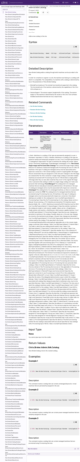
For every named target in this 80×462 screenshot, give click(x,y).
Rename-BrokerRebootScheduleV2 (14, 279)
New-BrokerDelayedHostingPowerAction (14, 22)
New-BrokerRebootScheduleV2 (13, 54)
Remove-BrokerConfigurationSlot (14, 125)
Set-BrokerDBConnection (12, 344)
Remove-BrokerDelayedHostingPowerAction (14, 136)
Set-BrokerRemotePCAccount (13, 414)
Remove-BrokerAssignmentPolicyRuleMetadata (15, 113)
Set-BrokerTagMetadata (11, 437)
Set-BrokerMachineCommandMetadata (15, 382)
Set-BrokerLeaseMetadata (12, 376)
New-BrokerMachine (10, 43)
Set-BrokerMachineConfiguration (14, 385)
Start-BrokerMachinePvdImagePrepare (15, 450)
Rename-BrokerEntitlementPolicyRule (15, 270)
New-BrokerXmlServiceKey (12, 75)
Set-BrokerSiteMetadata (11, 433)
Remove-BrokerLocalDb (11, 183)
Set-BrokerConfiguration (11, 337)
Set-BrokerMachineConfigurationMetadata (15, 388)
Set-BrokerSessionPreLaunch (13, 426)
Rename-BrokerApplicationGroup (14, 258)
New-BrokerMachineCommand (13, 45)
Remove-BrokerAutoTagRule (12, 116)
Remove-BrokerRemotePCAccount (14, 219)
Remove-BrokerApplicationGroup (14, 98)
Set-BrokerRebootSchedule (12, 406)
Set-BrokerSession (10, 419)
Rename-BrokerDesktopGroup (13, 268)
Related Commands (35, 26)
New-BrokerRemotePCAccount (13, 57)
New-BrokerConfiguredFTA (12, 19)
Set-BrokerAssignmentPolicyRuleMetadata (15, 325)
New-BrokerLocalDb (10, 41)
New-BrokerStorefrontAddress (13, 64)
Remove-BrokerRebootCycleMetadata (15, 208)
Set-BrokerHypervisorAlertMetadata (14, 365)
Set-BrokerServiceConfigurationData (15, 416)
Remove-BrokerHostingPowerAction (14, 154)
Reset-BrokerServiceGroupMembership (15, 293)
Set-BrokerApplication (11, 309)
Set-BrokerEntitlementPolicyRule (14, 353)
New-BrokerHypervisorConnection (14, 34)
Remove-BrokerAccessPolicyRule (14, 77)
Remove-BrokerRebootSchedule (13, 211)
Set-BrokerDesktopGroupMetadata (14, 348)
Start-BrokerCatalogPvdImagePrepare (15, 444)
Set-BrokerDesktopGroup (12, 346)
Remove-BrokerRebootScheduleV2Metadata (14, 216)
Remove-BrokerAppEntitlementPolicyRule (14, 92)
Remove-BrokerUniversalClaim (13, 237)
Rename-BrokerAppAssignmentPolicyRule (14, 249)
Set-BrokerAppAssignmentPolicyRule (15, 304)
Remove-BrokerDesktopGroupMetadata (13, 142)
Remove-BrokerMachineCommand (14, 188)
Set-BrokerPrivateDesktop (12, 401)
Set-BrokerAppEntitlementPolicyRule (15, 306)
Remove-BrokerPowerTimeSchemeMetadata (14, 205)
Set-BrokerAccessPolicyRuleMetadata (15, 300)
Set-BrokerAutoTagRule (11, 328)
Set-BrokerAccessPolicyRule (13, 297)
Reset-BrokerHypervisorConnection (14, 288)
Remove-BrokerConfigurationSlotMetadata (14, 128)
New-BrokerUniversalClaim (12, 68)
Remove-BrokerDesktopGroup (13, 139)
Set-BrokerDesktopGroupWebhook (14, 350)
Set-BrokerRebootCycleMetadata (14, 404)
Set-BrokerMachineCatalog (12, 380)
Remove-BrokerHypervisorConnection (15, 164)
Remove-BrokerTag (10, 233)
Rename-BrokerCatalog (11, 265)
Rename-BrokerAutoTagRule (13, 263)
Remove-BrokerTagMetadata (13, 235)
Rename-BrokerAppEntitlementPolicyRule (14, 253)
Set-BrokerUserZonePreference (13, 439)
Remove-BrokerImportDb (11, 174)
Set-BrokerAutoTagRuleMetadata (14, 330)
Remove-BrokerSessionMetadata (14, 226)
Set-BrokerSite (9, 430)
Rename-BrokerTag (10, 281)
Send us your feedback (34, 454)
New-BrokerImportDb (10, 38)
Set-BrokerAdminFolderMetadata (14, 302)
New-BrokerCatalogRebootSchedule (15, 14)
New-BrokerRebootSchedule (12, 52)
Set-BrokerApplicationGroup (12, 311)
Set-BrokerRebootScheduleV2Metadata (14, 411)
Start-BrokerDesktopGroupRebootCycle (14, 447)
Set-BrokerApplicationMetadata (13, 319)
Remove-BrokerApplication (12, 95)
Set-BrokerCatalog (10, 332)
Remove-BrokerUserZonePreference (14, 242)
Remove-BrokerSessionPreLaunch (14, 228)
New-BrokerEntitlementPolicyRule (14, 29)
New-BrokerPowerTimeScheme (13, 50)
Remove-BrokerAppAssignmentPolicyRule (14, 89)
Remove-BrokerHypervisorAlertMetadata (13, 160)
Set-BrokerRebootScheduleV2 (13, 408)
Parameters (33, 29)
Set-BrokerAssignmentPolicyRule (14, 322)
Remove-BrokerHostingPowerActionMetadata (15, 157)
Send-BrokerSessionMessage (13, 295)
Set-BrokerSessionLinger (12, 421)
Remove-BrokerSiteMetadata (13, 230)
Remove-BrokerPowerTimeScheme (14, 202)
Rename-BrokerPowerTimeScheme (14, 277)
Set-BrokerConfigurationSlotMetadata (15, 339)
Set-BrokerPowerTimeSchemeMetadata (14, 398)
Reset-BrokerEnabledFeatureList (14, 286)
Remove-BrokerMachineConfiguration (15, 194)
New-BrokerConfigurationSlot (13, 16)
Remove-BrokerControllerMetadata (14, 133)
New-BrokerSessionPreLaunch (13, 61)
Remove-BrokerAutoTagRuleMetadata (15, 118)
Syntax (31, 20)
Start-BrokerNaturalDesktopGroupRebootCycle (15, 454)
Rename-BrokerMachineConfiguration (15, 274)
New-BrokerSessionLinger (12, 59)
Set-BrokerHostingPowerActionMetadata (15, 362)
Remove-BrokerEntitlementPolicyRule (15, 148)
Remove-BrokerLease (11, 179)
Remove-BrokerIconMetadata (13, 172)
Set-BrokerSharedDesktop (12, 428)
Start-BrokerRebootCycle (12, 460)
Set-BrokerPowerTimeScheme (13, 395)
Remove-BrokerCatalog (11, 120)
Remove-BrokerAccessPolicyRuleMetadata (14, 80)
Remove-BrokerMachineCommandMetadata (14, 191)
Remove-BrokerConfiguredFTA (13, 131)
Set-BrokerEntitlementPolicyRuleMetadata (15, 356)
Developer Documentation (14, 2)
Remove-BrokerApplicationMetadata (14, 107)
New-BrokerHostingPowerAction (14, 32)
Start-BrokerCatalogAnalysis (12, 442)
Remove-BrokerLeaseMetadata (13, 181)
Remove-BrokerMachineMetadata (14, 200)
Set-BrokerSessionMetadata (12, 423)
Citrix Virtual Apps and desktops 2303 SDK (60, 6)
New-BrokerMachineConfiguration (14, 48)
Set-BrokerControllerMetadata (13, 341)
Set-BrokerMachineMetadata (13, 393)
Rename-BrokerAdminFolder (12, 246)
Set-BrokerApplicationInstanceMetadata (14, 316)
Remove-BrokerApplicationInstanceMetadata (14, 104)
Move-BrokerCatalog (37, 120)
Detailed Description (35, 23)
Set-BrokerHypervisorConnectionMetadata (15, 370)
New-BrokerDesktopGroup (12, 25)
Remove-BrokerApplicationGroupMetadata (14, 101)
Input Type (32, 32)
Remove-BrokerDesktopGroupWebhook (15, 145)
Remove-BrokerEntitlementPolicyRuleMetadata (15, 151)
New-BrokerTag (9, 66)
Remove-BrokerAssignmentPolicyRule (15, 110)
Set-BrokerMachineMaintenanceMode (15, 391)
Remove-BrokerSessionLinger (13, 224)
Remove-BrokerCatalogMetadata (14, 123)
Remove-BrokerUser (10, 239)
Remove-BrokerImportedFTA (12, 176)
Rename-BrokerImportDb (11, 272)
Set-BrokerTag (9, 435)
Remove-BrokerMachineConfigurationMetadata (15, 197)
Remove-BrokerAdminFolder (12, 83)
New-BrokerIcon (9, 36)
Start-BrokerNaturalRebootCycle (14, 458)
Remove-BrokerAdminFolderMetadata (15, 86)
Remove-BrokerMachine (11, 186)
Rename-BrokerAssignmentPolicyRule (15, 261)
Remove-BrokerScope (11, 221)
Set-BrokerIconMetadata (11, 373)
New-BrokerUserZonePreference (14, 73)
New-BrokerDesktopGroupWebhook (14, 27)
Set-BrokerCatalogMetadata (12, 335)
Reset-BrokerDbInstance (11, 284)
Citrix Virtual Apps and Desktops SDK (39, 6)
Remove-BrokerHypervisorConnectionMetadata (15, 167)
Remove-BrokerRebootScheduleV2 (14, 213)
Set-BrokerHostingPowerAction (13, 359)
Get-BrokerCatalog (36, 106)
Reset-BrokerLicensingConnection (14, 290)
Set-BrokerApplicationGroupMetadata (15, 313)
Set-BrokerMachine (10, 378)
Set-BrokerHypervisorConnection (14, 367)
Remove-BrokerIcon (10, 170)
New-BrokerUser (9, 70)
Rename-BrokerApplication (12, 256)
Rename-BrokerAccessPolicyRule (14, 244)
